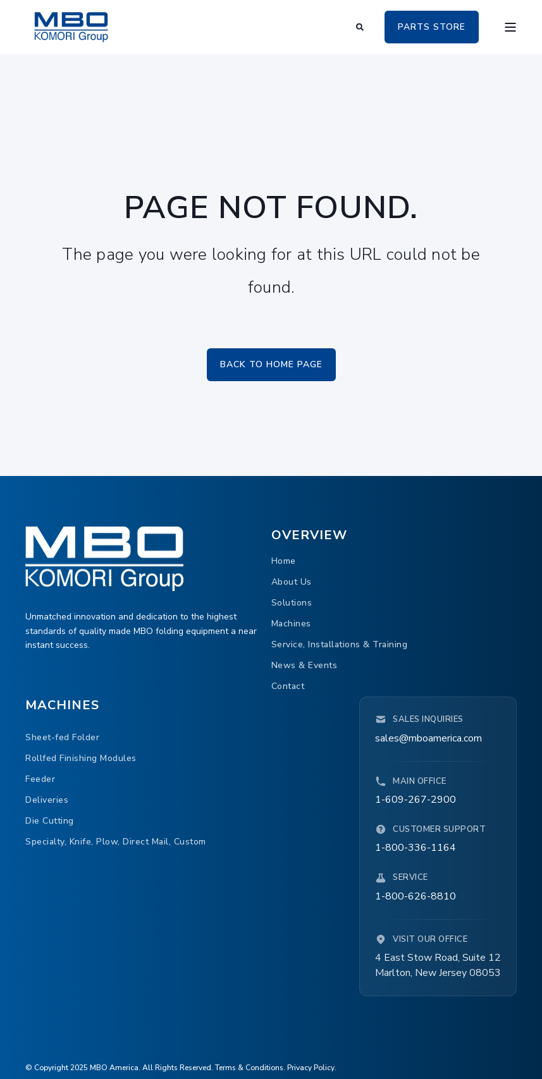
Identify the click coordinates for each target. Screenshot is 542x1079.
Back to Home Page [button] (271, 364)
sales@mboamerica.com (428, 738)
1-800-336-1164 (415, 848)
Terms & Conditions (249, 1068)
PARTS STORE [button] (431, 26)
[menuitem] (283, 561)
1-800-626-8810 (415, 896)
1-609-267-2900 (415, 800)
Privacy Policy (311, 1068)
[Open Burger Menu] (510, 27)
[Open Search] (361, 26)
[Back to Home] (71, 27)
